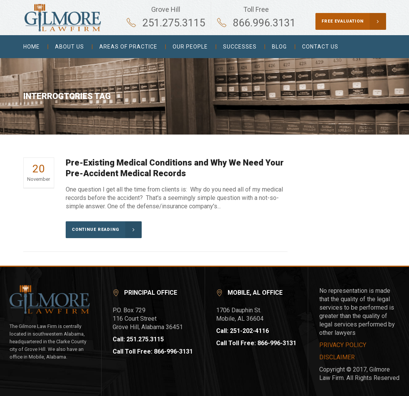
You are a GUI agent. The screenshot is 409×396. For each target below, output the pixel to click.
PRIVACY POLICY (342, 345)
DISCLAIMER (337, 357)
